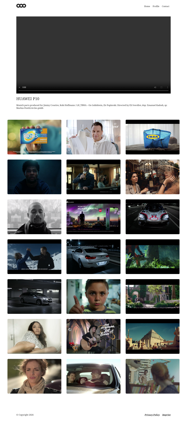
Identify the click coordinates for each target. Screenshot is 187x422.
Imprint (166, 414)
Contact (165, 6)
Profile (156, 6)
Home (147, 6)
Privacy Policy (152, 414)
